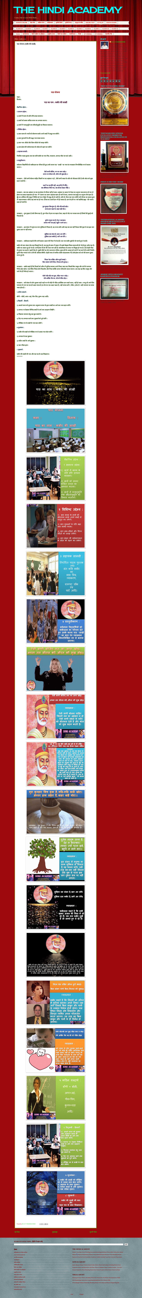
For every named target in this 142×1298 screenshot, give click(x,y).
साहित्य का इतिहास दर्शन (19, 1277)
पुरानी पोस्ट (93, 1232)
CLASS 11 (115, 28)
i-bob (71, 1294)
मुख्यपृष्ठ (54, 1232)
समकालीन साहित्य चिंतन (19, 1282)
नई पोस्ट (17, 1232)
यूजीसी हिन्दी (59, 22)
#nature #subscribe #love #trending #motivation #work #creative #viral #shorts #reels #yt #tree (96, 1270)
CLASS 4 (71, 28)
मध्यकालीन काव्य (18, 1289)
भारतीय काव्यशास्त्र (18, 1257)
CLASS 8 (37, 28)
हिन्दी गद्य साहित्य (62, 34)
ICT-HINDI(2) (99, 34)
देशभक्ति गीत (108, 34)
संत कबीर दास (17, 1284)
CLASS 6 (54, 28)
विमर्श (79, 34)
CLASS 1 (97, 28)
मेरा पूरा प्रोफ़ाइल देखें (105, 73)
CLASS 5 (62, 28)
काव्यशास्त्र (26, 34)
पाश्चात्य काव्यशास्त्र (18, 1279)
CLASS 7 (45, 28)
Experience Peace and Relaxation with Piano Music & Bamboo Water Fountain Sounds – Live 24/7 (97, 1267)
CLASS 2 (88, 28)
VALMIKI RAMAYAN (20, 1287)
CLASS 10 (19, 28)
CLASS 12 (105, 28)
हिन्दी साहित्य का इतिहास (38, 34)
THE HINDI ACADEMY (67, 10)
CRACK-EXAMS (111, 22)
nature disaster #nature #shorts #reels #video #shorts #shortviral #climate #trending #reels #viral (96, 1265)
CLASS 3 (79, 28)
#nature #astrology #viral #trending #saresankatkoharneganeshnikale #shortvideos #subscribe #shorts (97, 1252)
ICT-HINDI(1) (88, 34)
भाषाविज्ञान (72, 34)
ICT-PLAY (100, 22)
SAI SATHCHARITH (19, 1255)
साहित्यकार (50, 22)
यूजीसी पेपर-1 (68, 22)
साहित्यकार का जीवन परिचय (20, 1252)
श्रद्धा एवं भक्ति (79, 22)
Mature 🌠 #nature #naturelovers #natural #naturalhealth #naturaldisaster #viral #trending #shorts (96, 1254)
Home (18, 34)
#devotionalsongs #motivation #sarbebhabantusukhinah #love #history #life (91, 1280)
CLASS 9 (28, 28)
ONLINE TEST (90, 22)
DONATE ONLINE (21, 22)
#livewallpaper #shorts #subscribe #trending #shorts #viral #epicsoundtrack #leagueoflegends (95, 1282)
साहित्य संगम (41, 22)
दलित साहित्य (17, 1262)
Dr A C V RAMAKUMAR (118, 42)
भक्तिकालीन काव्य (18, 1264)
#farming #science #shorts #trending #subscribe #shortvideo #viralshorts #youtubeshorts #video (96, 1277)
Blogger (81, 1294)
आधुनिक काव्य (51, 34)
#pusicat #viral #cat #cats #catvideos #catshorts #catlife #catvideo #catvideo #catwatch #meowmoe (97, 1257)
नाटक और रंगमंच (18, 1274)
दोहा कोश (32, 22)
